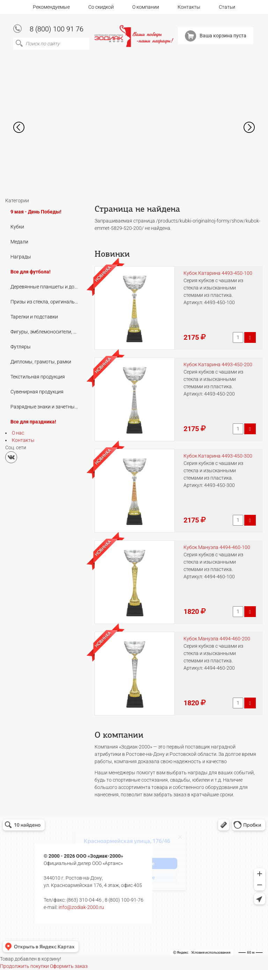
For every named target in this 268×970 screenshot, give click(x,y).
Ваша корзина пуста (215, 36)
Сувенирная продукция (37, 391)
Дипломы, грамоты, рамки (40, 361)
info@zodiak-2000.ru (81, 907)
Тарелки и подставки (34, 316)
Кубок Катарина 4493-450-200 (218, 364)
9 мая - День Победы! (35, 212)
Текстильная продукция (37, 376)
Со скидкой (101, 7)
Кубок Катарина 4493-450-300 (218, 456)
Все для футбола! (30, 272)
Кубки (17, 227)
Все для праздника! (33, 421)
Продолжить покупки (24, 966)
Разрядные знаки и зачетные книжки (46, 406)
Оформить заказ (69, 966)
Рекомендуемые (51, 7)
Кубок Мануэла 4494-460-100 (217, 547)
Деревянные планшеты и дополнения (46, 287)
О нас (18, 433)
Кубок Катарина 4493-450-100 (218, 273)
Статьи (227, 7)
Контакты (189, 7)
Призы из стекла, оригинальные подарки (46, 301)
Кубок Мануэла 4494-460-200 (217, 638)
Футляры (20, 346)
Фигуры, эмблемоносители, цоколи (46, 331)
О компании (145, 7)
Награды (20, 257)
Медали (19, 242)
